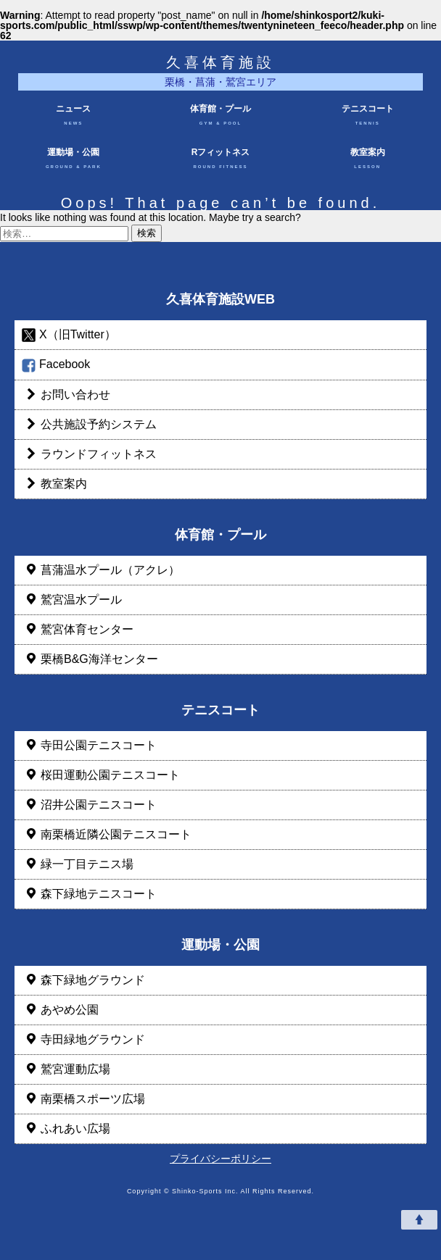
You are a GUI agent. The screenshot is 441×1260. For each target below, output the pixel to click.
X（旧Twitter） (69, 335)
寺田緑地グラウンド (83, 1039)
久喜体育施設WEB (220, 299)
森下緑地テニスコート (89, 894)
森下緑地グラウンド (83, 980)
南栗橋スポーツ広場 (83, 1099)
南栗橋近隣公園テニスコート (106, 834)
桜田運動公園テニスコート (101, 775)
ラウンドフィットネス (89, 454)
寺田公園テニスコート (89, 745)
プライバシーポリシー (220, 1158)
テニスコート (367, 117)
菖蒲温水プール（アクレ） (101, 570)
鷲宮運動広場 (66, 1069)
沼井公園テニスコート (89, 804)
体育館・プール (220, 117)
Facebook (56, 365)
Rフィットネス (220, 160)
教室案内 (367, 160)
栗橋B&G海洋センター (90, 659)
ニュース (73, 117)
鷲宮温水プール (72, 599)
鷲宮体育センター (77, 629)
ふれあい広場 (66, 1128)
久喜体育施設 (220, 62)
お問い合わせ (66, 394)
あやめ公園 (60, 1010)
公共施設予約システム (89, 424)
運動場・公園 (73, 160)
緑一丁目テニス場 (77, 864)
